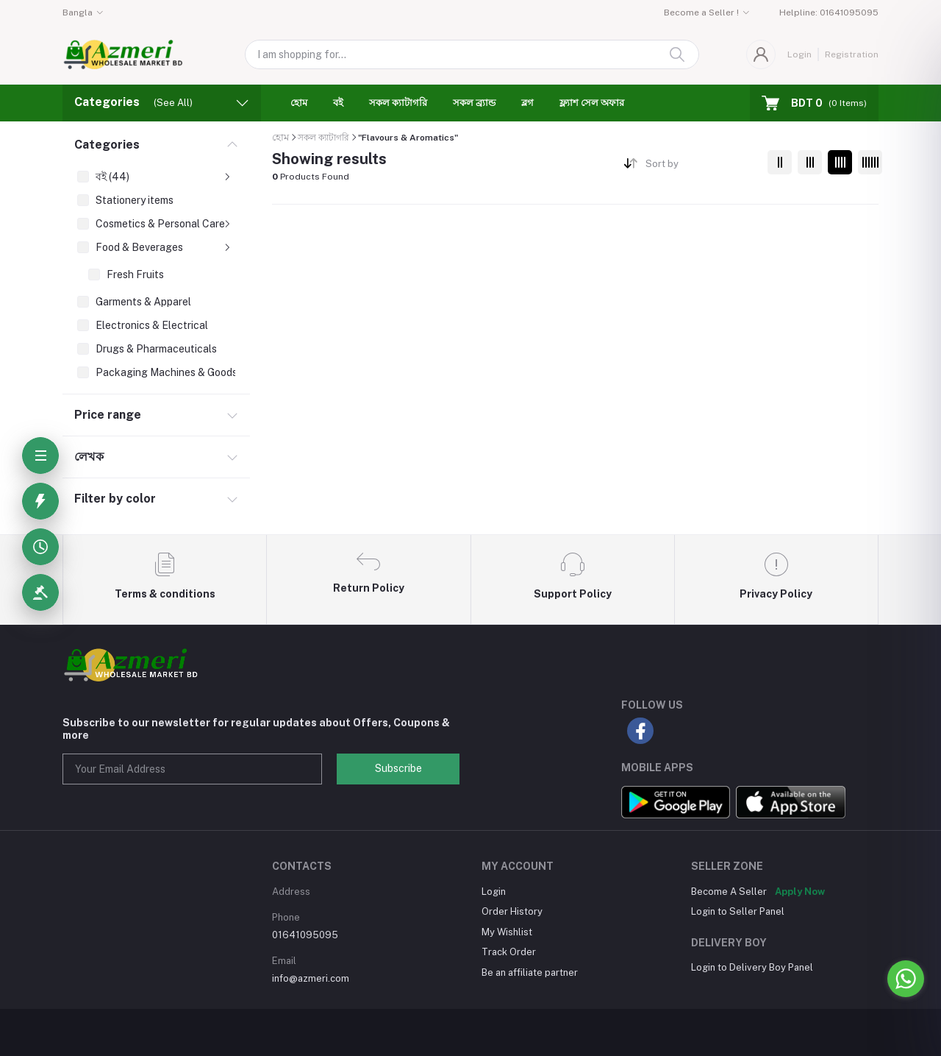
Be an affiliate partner (530, 972)
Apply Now (800, 891)
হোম (298, 102)
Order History (512, 911)
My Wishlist (507, 932)
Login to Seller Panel (737, 911)
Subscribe (398, 768)
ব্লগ (527, 102)
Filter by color (115, 499)
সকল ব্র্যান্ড (474, 102)
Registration (852, 54)
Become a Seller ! (701, 12)
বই (338, 102)
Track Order (509, 951)
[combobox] (701, 166)
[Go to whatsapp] (905, 978)
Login (799, 54)
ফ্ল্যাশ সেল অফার (591, 102)
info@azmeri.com (310, 978)
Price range (107, 415)
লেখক (89, 457)
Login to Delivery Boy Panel (752, 967)
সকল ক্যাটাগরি (398, 102)
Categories (107, 145)
